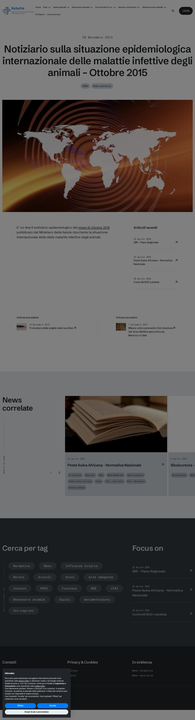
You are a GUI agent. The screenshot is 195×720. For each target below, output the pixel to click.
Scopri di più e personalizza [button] (37, 712)
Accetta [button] (52, 706)
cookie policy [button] (40, 686)
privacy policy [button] (23, 681)
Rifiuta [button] (20, 706)
